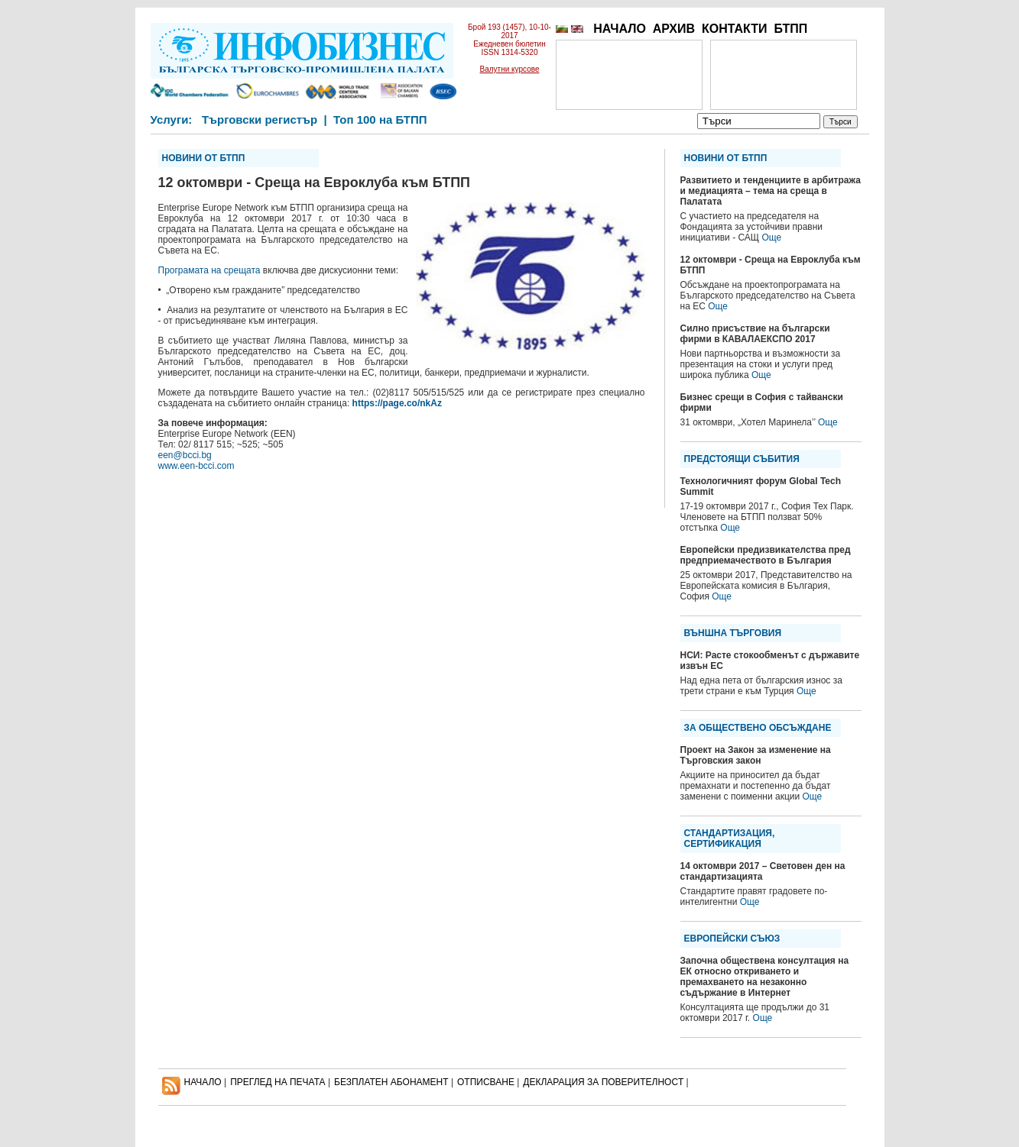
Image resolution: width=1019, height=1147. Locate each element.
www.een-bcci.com (196, 465)
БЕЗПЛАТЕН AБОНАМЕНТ (391, 1082)
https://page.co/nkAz (397, 403)
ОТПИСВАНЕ (485, 1082)
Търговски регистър (259, 119)
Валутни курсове (510, 69)
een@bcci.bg (185, 455)
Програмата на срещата (209, 270)
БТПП (790, 28)
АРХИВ (674, 28)
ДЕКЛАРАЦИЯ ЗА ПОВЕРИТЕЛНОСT (603, 1082)
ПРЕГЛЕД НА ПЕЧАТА (277, 1082)
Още (771, 237)
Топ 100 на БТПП (380, 119)
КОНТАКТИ (734, 28)
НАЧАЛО (619, 28)
